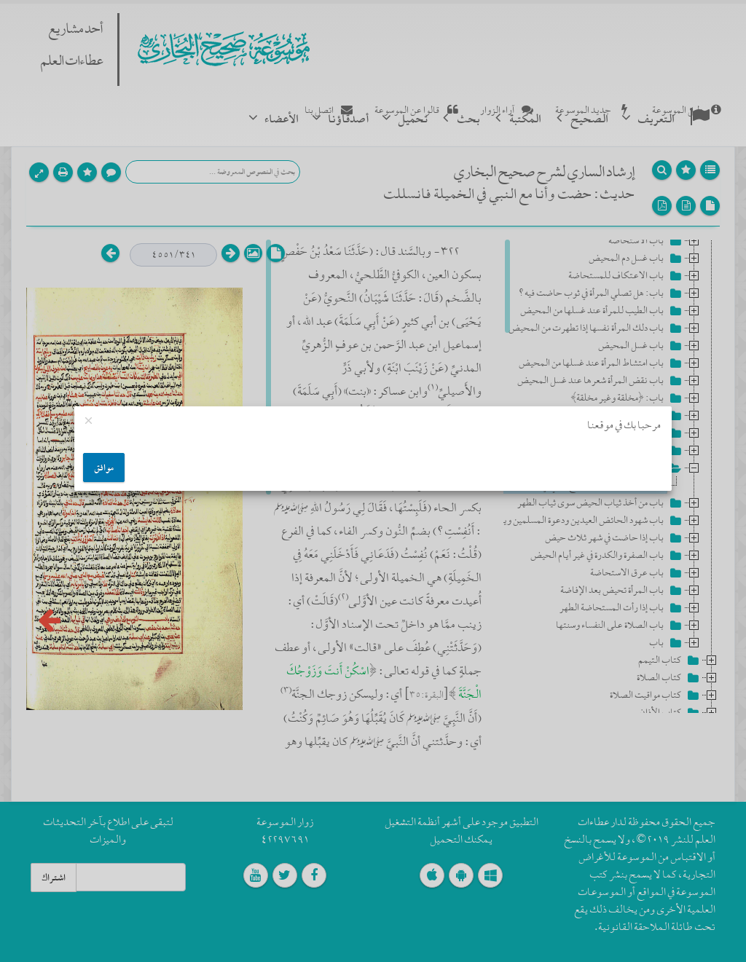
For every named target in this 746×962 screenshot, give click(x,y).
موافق (104, 467)
